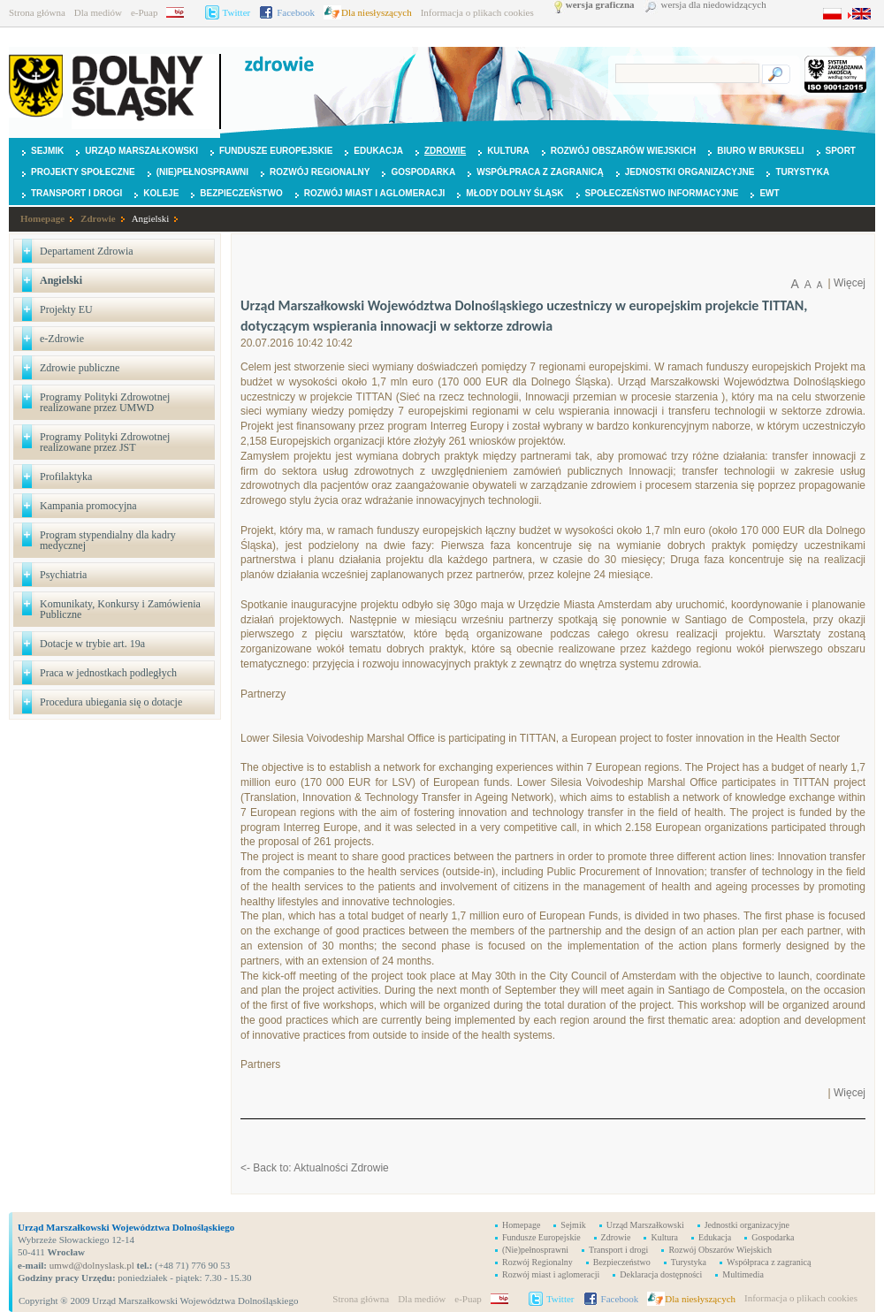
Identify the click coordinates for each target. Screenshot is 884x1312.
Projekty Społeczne (83, 172)
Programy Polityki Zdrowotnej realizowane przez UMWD (105, 402)
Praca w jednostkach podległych (108, 673)
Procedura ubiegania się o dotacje (111, 702)
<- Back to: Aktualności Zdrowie (314, 1168)
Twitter (237, 12)
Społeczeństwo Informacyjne (662, 193)
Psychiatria (63, 574)
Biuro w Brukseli (760, 151)
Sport (841, 151)
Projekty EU (66, 309)
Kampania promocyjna (88, 506)
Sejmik (47, 151)
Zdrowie (445, 151)
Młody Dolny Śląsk (514, 193)
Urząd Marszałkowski (141, 151)
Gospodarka (423, 172)
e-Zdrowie (62, 338)
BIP (180, 12)
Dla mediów (98, 12)
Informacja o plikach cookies (477, 12)
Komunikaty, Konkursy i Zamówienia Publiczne (120, 609)
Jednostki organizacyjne (690, 172)
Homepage (42, 218)
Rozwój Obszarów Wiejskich (623, 151)
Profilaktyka (66, 476)
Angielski (151, 218)
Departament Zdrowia (86, 251)
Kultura (508, 151)
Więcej (849, 283)
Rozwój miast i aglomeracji (375, 193)
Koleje (161, 193)
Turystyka (802, 172)
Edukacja (378, 151)
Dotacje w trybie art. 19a (92, 643)
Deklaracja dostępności (661, 1274)
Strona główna (37, 12)
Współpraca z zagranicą (540, 172)
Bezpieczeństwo (241, 193)
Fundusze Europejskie (275, 151)
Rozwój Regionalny (320, 172)
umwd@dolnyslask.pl (90, 1265)
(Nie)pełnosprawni (202, 172)
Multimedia (743, 1274)
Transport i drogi (76, 193)
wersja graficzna (600, 5)
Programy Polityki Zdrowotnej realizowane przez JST (105, 442)
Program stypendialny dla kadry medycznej (108, 540)
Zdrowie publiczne (79, 368)
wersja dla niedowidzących (713, 5)
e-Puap (144, 12)
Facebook (296, 12)
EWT (769, 193)
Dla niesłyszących (376, 12)
